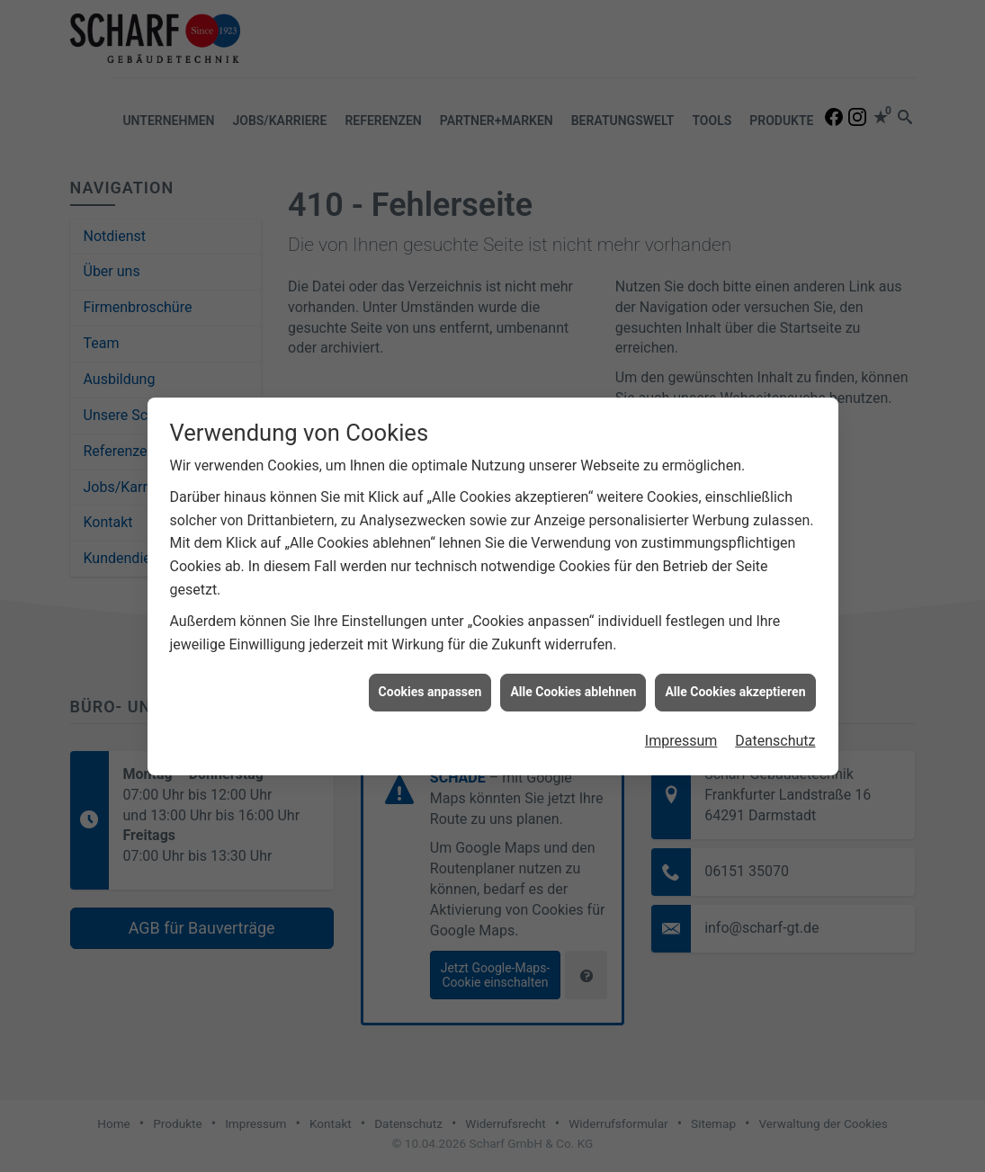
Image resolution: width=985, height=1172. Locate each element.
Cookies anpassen (430, 677)
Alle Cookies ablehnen (573, 677)
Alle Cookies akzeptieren (735, 677)
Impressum (681, 726)
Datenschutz (775, 726)
